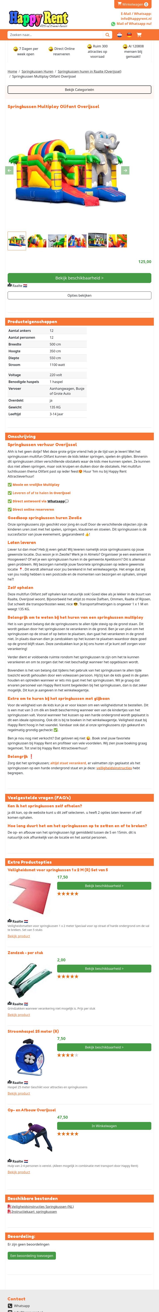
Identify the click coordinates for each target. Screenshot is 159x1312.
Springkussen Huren (37, 71)
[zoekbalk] (55, 35)
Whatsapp (56, 457)
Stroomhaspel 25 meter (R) (33, 989)
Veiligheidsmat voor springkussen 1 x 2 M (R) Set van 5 (58, 827)
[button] (149, 34)
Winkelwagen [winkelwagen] (133, 4)
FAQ (12, 1301)
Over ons (16, 1286)
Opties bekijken (79, 295)
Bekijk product (19, 894)
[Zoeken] (107, 35)
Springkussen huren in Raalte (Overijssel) (89, 71)
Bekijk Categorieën (79, 89)
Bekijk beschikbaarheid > (79, 278)
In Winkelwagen (104, 1083)
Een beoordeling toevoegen (31, 1214)
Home (12, 71)
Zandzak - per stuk (25, 910)
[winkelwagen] (139, 34)
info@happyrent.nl (28, 1271)
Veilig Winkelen (21, 1291)
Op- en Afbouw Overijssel (32, 1067)
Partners (16, 1296)
